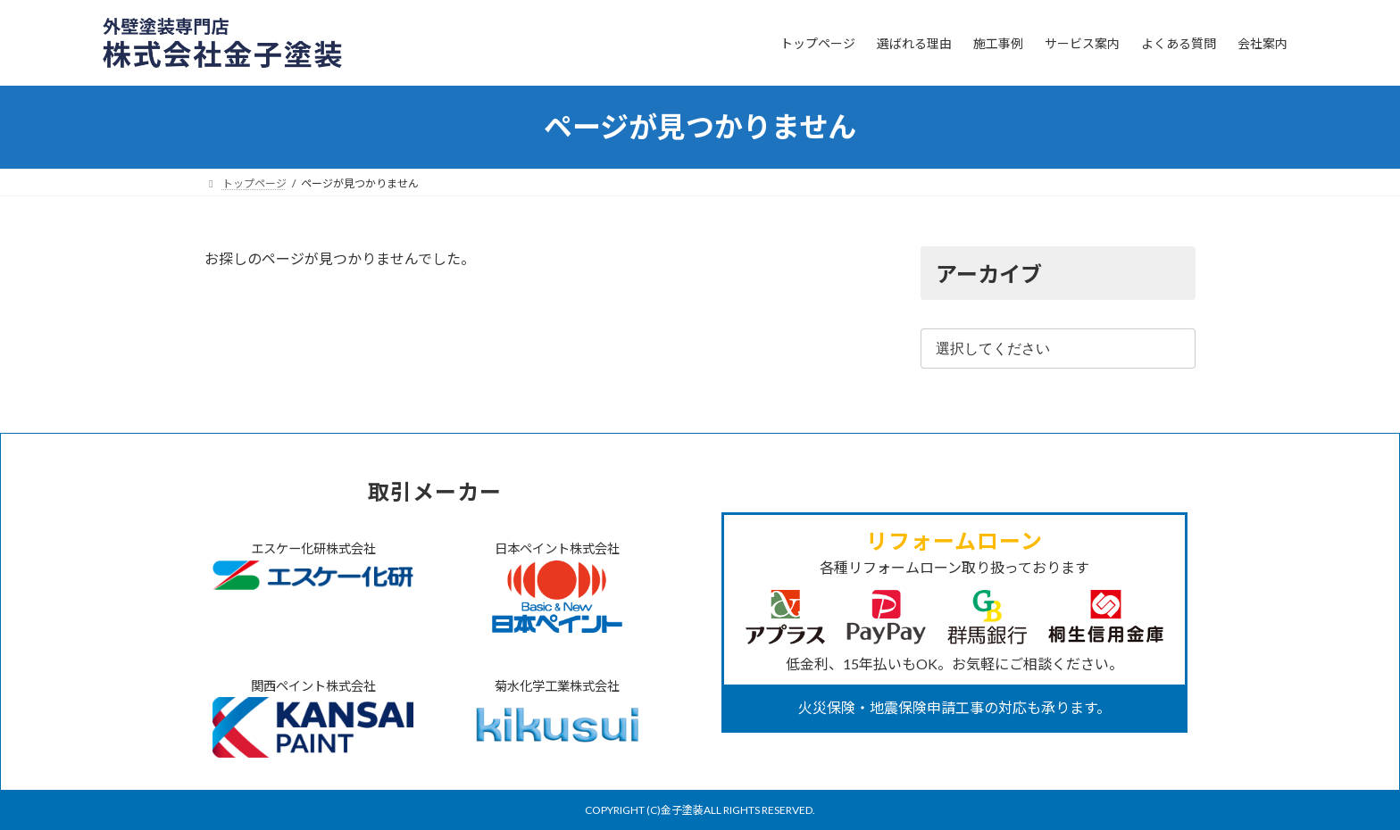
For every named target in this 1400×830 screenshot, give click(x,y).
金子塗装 (682, 810)
